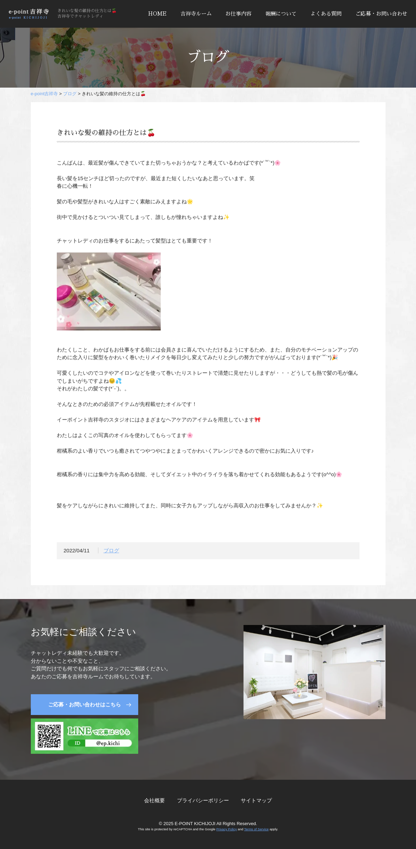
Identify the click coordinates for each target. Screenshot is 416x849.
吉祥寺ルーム (196, 13)
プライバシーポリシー (203, 800)
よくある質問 (326, 13)
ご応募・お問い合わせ (381, 13)
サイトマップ (256, 800)
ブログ (111, 552)
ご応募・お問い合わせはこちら (84, 704)
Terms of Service (256, 829)
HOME (157, 13)
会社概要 (154, 800)
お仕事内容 (238, 13)
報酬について (280, 13)
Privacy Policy (226, 829)
